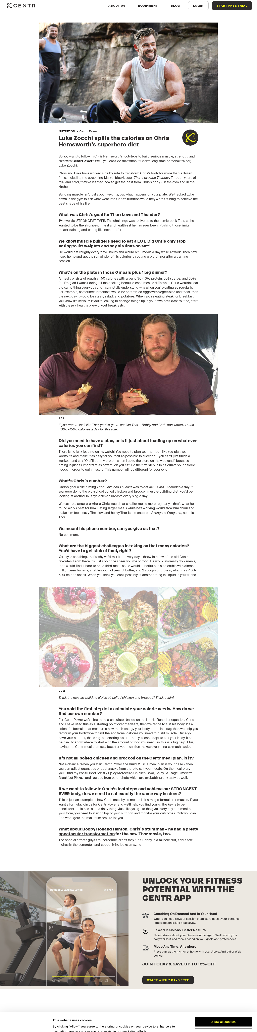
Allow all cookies (223, 1003)
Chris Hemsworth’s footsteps (115, 156)
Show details (62, 1024)
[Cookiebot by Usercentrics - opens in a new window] (26, 1024)
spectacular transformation (87, 834)
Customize (224, 1015)
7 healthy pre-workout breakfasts (99, 305)
